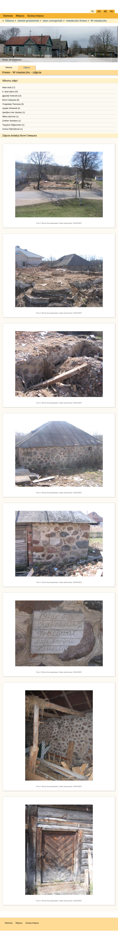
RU (111, 11)
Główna (9, 20)
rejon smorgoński (52, 20)
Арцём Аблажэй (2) (11, 108)
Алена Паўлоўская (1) (12, 129)
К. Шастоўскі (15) (10, 91)
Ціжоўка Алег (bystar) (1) (13, 112)
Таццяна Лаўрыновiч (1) (13, 125)
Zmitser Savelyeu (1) (11, 121)
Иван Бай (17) (8, 87)
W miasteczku (98, 20)
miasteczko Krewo (76, 20)
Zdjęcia (27, 67)
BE (105, 11)
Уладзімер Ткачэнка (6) (13, 104)
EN (99, 11)
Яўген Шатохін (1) (10, 116)
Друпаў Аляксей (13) (11, 96)
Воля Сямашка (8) (10, 100)
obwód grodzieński (28, 20)
